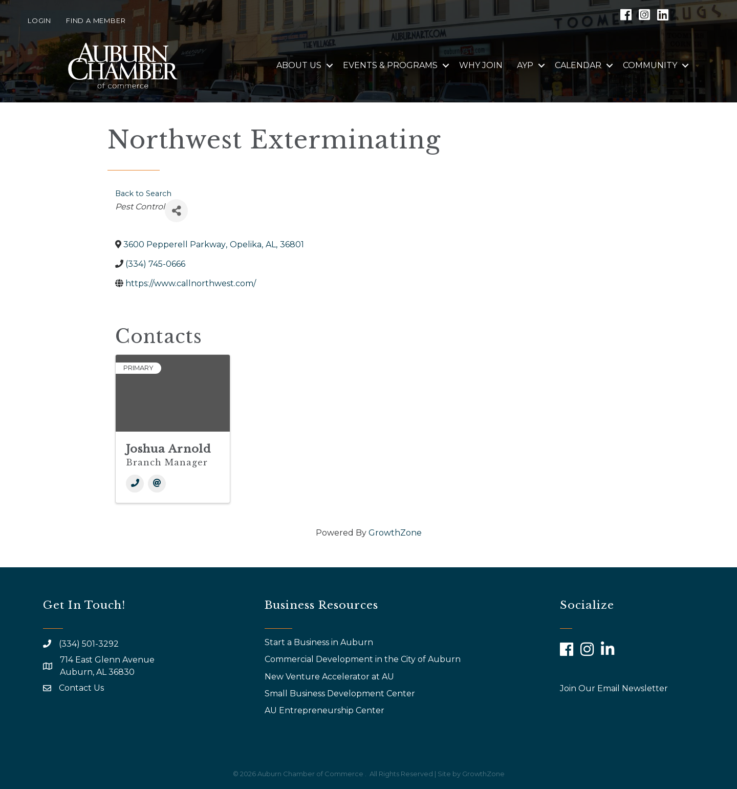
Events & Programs (390, 65)
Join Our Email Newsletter (614, 688)
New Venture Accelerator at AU (330, 676)
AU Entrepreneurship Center (325, 710)
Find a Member (95, 20)
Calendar (578, 65)
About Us (298, 65)
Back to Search (143, 193)
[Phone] (135, 484)
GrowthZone (395, 533)
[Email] (157, 484)
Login (39, 20)
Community (650, 65)
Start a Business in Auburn (319, 642)
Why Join (481, 65)
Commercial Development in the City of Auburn (364, 659)
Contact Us (81, 688)
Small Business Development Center (341, 693)
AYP (525, 65)
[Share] (176, 210)
